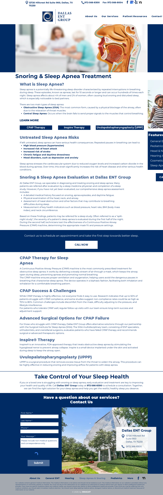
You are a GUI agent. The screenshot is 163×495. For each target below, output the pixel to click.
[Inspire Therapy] (74, 127)
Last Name (26, 421)
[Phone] (83, 2)
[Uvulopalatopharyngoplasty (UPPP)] (120, 127)
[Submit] (39, 463)
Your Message (27, 436)
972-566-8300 (94, 385)
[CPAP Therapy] (36, 127)
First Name (26, 413)
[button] (110, 16)
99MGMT (86, 492)
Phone (24, 428)
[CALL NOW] (81, 245)
